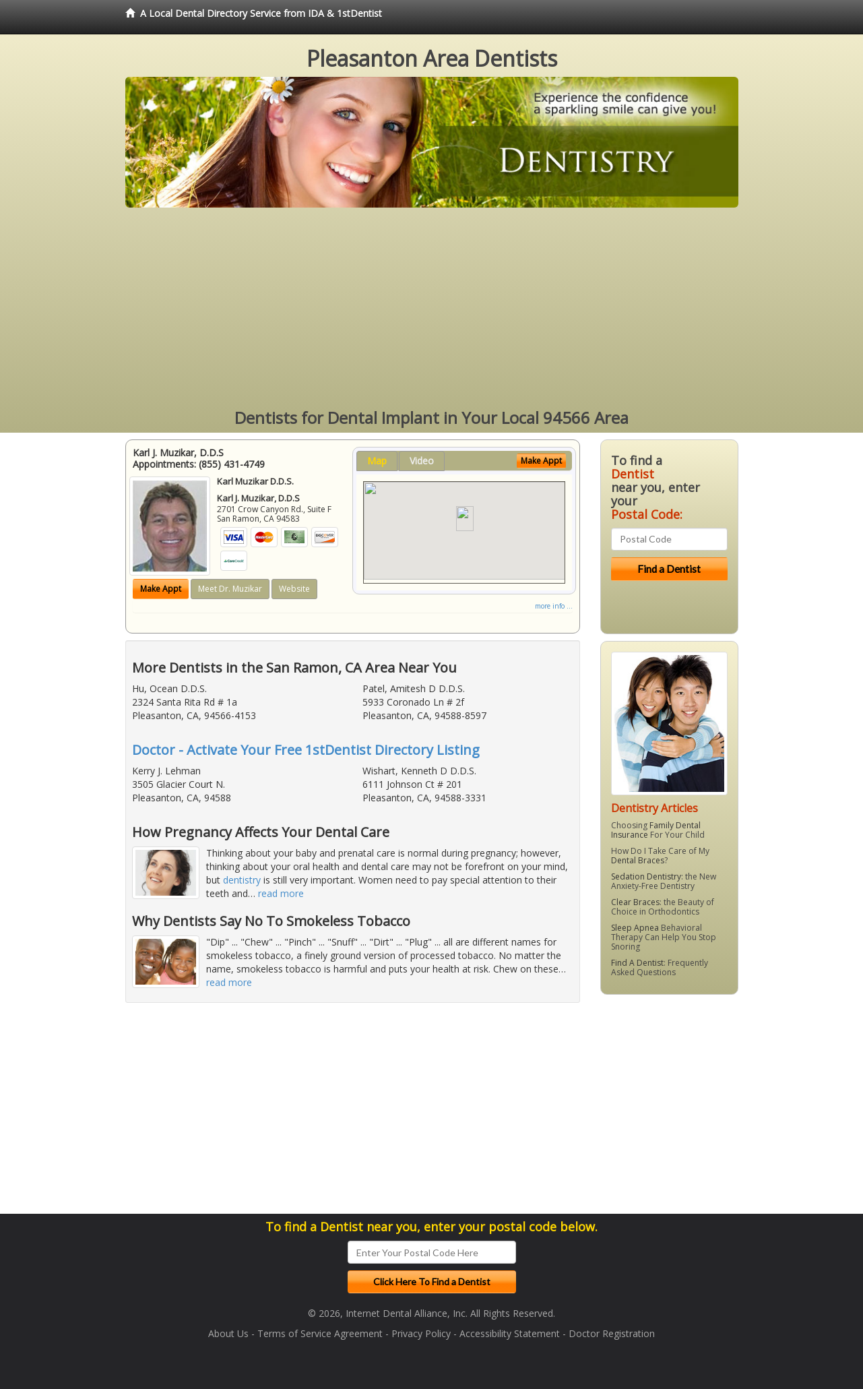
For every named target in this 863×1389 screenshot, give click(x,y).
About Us (228, 1333)
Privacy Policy (421, 1333)
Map (377, 460)
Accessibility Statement (509, 1333)
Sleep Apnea (635, 927)
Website (294, 588)
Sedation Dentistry (646, 876)
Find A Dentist (637, 962)
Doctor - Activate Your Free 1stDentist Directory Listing (306, 750)
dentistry (242, 879)
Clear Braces (635, 902)
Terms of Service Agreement (320, 1333)
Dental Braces (637, 860)
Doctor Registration (612, 1333)
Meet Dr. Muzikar (230, 588)
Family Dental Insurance (656, 830)
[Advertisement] (431, 308)
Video (422, 460)
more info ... (554, 606)
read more (281, 893)
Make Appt (160, 588)
